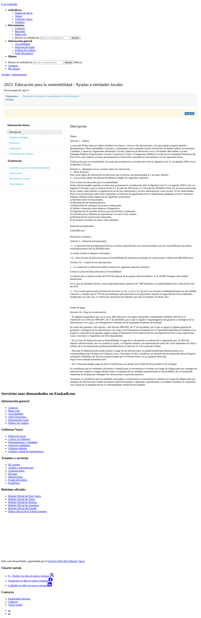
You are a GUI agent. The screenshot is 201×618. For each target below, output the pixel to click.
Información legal (24, 47)
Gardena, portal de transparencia (26, 451)
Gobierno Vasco (23, 19)
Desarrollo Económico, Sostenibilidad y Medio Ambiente (51, 96)
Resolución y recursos (20, 178)
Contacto (20, 28)
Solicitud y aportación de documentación (29, 167)
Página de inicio (24, 13)
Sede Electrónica (24, 53)
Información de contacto (21, 153)
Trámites (20, 22)
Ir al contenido (9, 4)
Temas (18, 16)
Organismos (15, 148)
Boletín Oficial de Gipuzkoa (23, 505)
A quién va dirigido (18, 137)
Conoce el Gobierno (19, 439)
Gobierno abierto (17, 448)
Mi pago (12, 473)
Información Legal (18, 420)
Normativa (14, 143)
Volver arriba (15, 604)
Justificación (15, 173)
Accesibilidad (22, 44)
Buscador (20, 31)
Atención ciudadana (19, 445)
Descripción (15, 132)
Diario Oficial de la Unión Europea (27, 511)
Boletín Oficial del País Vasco (24, 496)
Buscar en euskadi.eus (27, 37)
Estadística (14, 483)
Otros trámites (16, 184)
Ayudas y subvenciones (14, 74)
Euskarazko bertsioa (19, 598)
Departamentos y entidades (23, 442)
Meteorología (15, 476)
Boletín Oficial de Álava (21, 499)
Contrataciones (16, 470)
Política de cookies (25, 50)
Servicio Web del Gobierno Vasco (66, 561)
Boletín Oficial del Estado (22, 508)
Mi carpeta (14, 68)
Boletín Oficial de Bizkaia (22, 502)
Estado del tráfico (17, 479)
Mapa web (20, 34)
